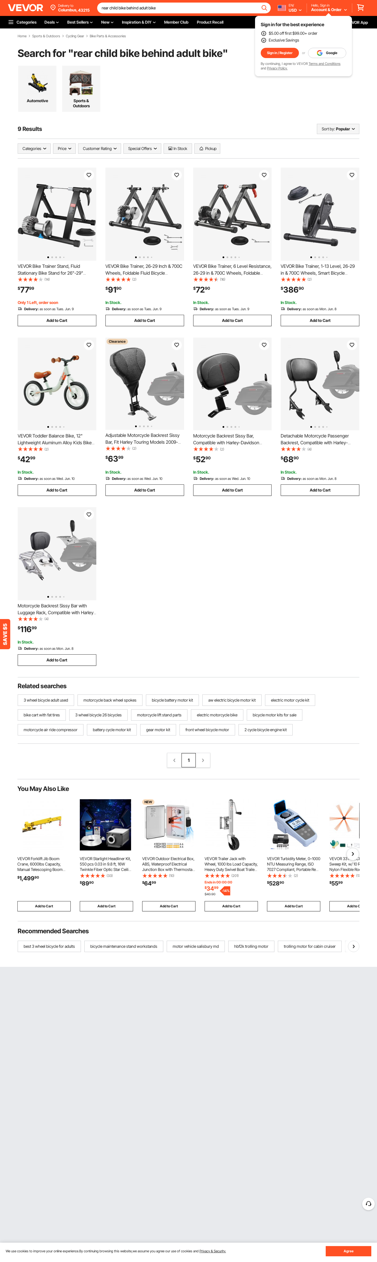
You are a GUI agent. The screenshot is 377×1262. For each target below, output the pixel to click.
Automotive (37, 100)
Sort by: (328, 128)
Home (22, 36)
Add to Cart (56, 320)
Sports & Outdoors (46, 36)
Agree (349, 1251)
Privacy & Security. (212, 1251)
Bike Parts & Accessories (108, 36)
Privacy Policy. (277, 68)
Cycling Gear (75, 36)
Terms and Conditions (325, 63)
